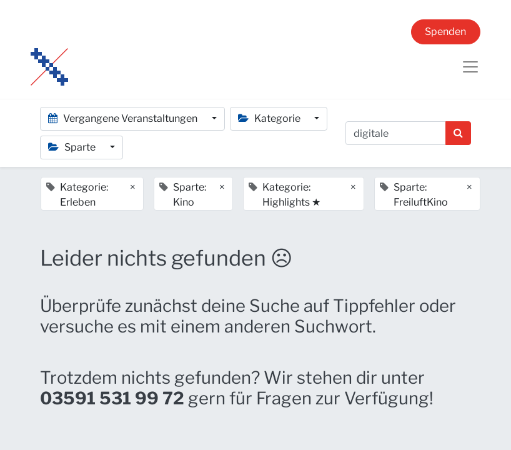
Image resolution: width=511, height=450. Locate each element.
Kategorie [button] (270, 118)
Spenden (445, 32)
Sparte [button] (72, 147)
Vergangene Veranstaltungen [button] (123, 118)
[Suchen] (458, 133)
